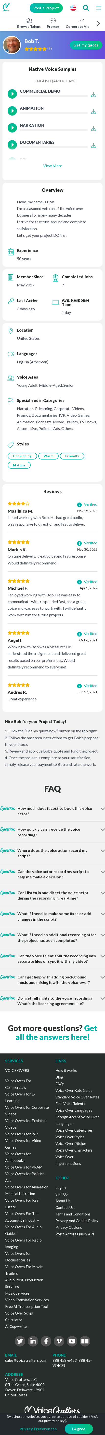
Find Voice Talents (70, 1103)
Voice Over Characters (73, 1150)
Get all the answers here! (56, 1032)
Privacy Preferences (38, 1429)
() (50, 48)
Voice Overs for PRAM (23, 1167)
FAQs (60, 1083)
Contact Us (64, 1207)
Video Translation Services (27, 1300)
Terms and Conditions (73, 1214)
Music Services (17, 1293)
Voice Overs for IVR (21, 1134)
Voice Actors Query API (74, 1234)
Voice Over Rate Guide (73, 1090)
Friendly (72, 456)
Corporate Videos (80, 23)
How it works (66, 1070)
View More (52, 165)
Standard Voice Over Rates (77, 1097)
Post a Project (46, 8)
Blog (59, 1077)
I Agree (79, 1429)
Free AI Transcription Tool (26, 1306)
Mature (19, 465)
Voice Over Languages (73, 1110)
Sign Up (61, 1194)
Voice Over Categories (74, 1130)
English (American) (55, 80)
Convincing (22, 456)
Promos (53, 23)
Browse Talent (29, 23)
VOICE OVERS (17, 1070)
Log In (60, 1187)
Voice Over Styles (69, 1137)
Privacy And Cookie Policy (76, 1220)
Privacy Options (68, 1227)
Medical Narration (20, 1193)
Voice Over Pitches (71, 1143)
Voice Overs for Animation (26, 1187)
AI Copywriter (16, 1326)
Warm (48, 456)
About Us (62, 1200)
